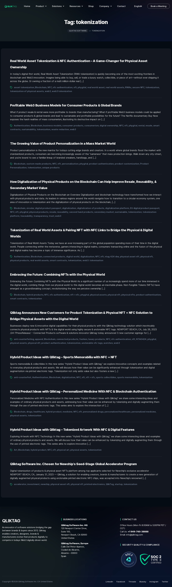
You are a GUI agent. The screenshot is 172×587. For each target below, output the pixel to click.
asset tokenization (24, 87)
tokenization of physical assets (27, 91)
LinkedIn (109, 581)
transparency (41, 216)
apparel (39, 339)
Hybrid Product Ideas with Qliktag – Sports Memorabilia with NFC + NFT (63, 357)
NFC (50, 87)
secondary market (104, 212)
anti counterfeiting (24, 339)
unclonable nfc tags (92, 343)
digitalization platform (117, 208)
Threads (132, 581)
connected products (54, 256)
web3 (48, 91)
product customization (127, 163)
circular (30, 208)
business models (52, 125)
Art (15, 449)
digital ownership (109, 125)
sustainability (29, 129)
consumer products (72, 125)
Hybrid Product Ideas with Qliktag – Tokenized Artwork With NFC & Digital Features (72, 429)
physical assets (98, 294)
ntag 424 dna (112, 256)
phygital (82, 87)
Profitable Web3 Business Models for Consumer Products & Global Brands (66, 105)
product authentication (101, 163)
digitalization (69, 208)
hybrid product (54, 411)
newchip (45, 484)
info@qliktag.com (134, 534)
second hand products (81, 212)
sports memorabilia (127, 377)
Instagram (154, 581)
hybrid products (34, 294)
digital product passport (48, 208)
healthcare (39, 411)
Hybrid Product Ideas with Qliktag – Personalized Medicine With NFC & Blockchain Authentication (83, 391)
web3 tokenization (62, 91)
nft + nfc (74, 294)
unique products (51, 167)
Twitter (165, 581)
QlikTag (110, 484)
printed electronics (94, 484)
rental (141, 125)
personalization (70, 163)
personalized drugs (93, 411)
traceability (26, 216)
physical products (38, 212)
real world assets (115, 87)
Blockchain (41, 87)
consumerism (91, 125)
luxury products (96, 339)
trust (51, 216)
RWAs (128, 87)
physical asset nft (129, 256)
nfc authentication (63, 87)
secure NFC (138, 87)
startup (119, 484)
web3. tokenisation (93, 260)
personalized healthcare (118, 411)
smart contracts (58, 260)
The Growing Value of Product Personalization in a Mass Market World (62, 143)
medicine (67, 411)
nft (75, 87)
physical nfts (128, 294)
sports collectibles (106, 377)
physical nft (146, 256)
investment (33, 484)
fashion (83, 339)
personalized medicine (144, 411)
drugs (29, 411)
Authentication (22, 125)
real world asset (96, 87)
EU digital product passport (145, 208)
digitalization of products (90, 208)
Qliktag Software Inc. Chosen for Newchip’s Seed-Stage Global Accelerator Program (73, 464)
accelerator (20, 484)
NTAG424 (141, 339)
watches (108, 343)
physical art (63, 449)
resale (149, 125)
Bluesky (142, 581)
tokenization (152, 87)
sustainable (121, 212)
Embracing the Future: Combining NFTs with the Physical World (57, 274)
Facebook (120, 581)
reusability (62, 212)
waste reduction (60, 129)
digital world (72, 256)
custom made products (38, 163)
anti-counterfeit (22, 377)
